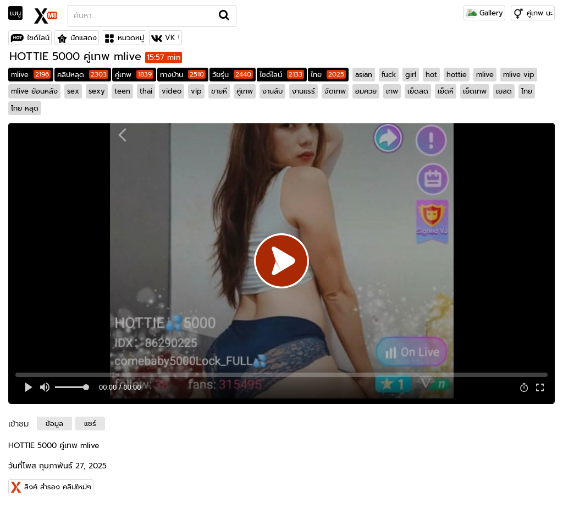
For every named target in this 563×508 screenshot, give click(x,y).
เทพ (392, 91)
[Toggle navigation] (19, 13)
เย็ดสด (417, 91)
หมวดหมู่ (131, 37)
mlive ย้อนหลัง (34, 91)
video (171, 91)
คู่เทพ (134, 74)
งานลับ (272, 91)
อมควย (366, 91)
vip (196, 91)
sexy (97, 91)
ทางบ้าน (183, 74)
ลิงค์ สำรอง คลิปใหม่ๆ (57, 487)
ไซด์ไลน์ (38, 37)
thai (146, 91)
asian (363, 74)
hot (431, 74)
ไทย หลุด (24, 108)
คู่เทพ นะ (540, 13)
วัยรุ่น (232, 74)
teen (122, 91)
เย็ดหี (446, 91)
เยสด (504, 91)
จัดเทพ (335, 91)
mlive (31, 74)
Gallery (484, 13)
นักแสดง (83, 37)
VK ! (172, 37)
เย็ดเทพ (475, 91)
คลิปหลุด (82, 74)
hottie (456, 74)
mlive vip (518, 74)
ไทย (328, 74)
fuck (389, 74)
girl (410, 74)
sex (73, 91)
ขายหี (219, 91)
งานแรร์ (303, 91)
